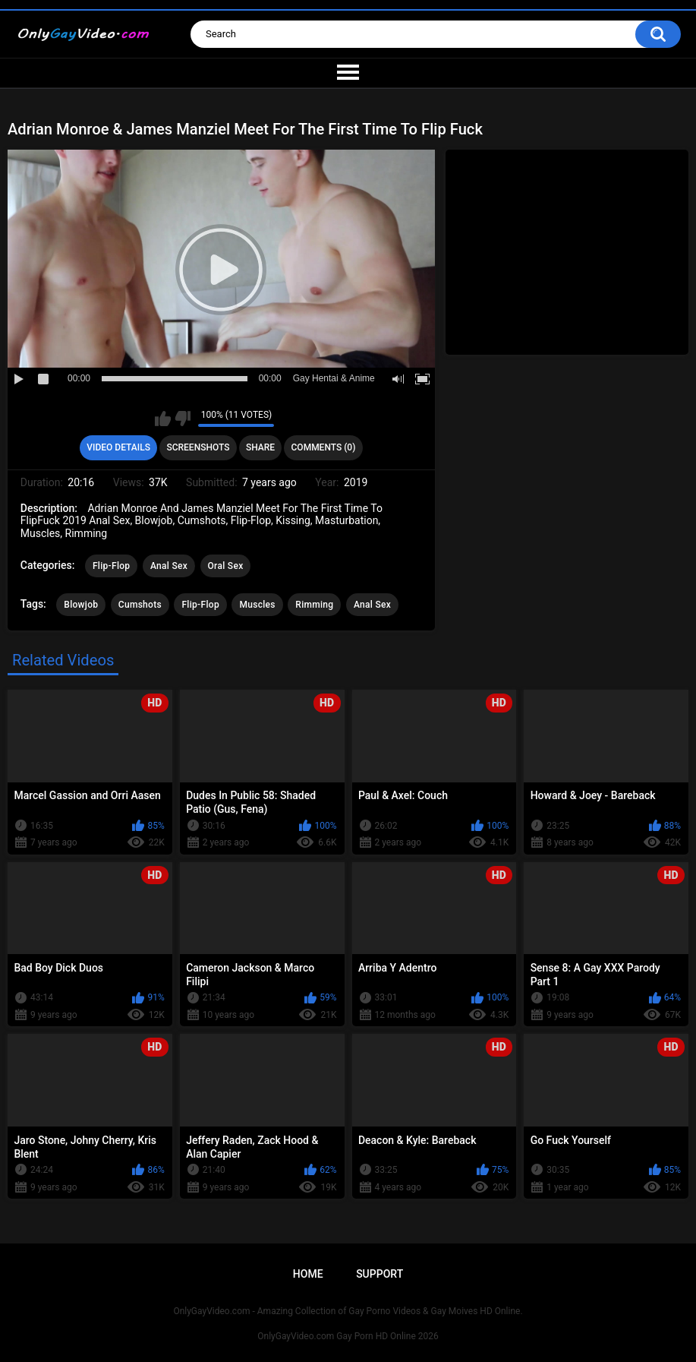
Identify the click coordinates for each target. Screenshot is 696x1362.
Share (260, 447)
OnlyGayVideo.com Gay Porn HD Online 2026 (347, 1336)
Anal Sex (168, 566)
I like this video (163, 418)
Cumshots (140, 604)
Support (379, 1274)
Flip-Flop (111, 566)
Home (308, 1274)
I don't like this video (183, 418)
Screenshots (197, 447)
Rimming (314, 604)
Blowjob (81, 604)
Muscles (257, 604)
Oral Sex (226, 566)
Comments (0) (323, 447)
